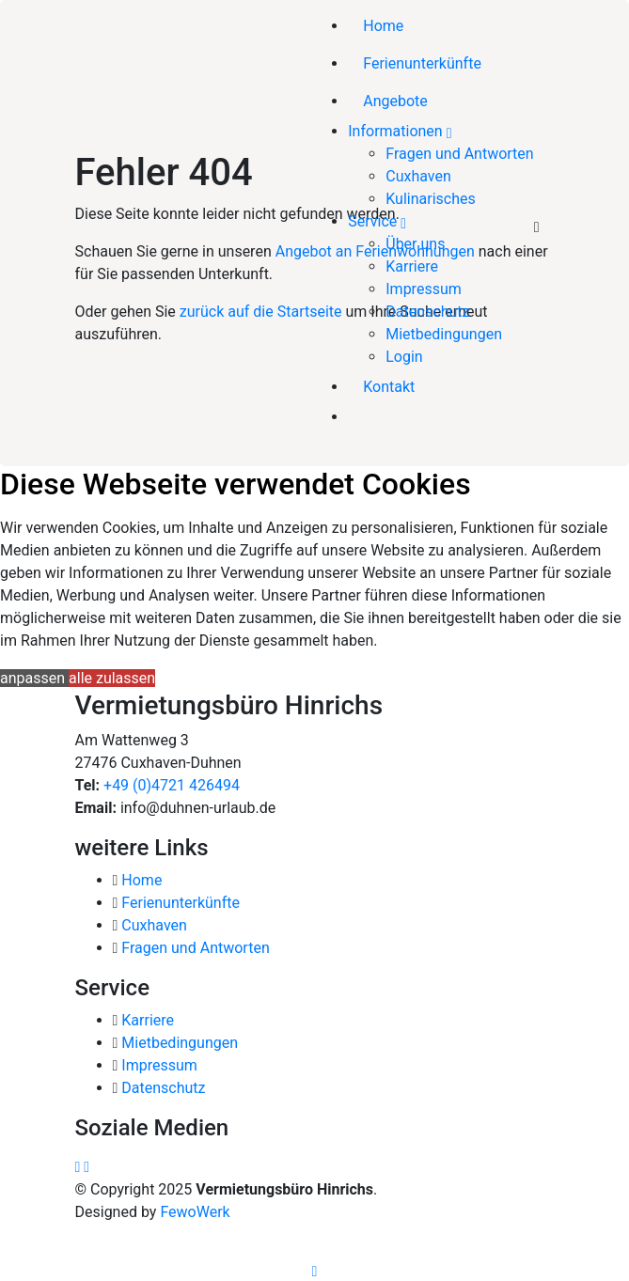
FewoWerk (194, 1212)
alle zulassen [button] (112, 678)
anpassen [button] (34, 678)
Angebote (395, 101)
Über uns (415, 244)
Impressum (423, 289)
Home (383, 26)
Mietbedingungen (443, 334)
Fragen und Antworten (459, 154)
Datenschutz (427, 311)
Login (403, 357)
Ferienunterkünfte (422, 63)
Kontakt (389, 387)
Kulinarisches (430, 199)
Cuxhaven (418, 176)
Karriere (411, 266)
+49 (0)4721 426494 (170, 785)
